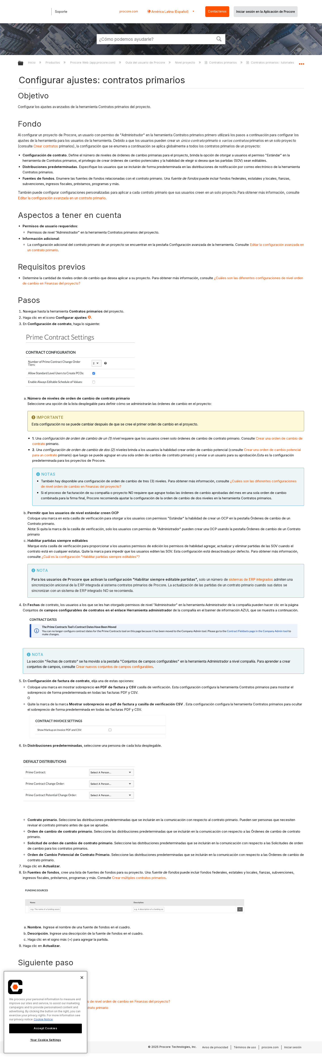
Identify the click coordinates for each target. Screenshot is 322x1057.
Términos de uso (245, 1047)
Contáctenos (217, 11)
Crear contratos (46, 146)
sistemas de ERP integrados (251, 579)
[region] (45, 1012)
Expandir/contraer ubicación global (301, 62)
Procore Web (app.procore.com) (93, 62)
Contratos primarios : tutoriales (270, 62)
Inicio (32, 62)
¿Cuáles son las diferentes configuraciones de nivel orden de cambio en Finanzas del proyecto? (96, 1001)
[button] (219, 38)
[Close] (82, 978)
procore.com (128, 11)
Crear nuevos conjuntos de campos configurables (114, 667)
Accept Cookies (45, 1028)
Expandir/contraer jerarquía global (23, 63)
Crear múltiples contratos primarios (139, 878)
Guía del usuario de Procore (145, 62)
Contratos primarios (221, 62)
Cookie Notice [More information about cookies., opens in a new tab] (43, 1019)
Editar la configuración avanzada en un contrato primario (62, 198)
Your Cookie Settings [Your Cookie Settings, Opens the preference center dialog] (45, 1040)
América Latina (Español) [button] (169, 11)
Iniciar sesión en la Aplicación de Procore (265, 11)
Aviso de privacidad (215, 1047)
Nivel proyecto (185, 62)
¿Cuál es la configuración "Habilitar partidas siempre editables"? (91, 557)
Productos (53, 62)
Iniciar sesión (292, 1047)
